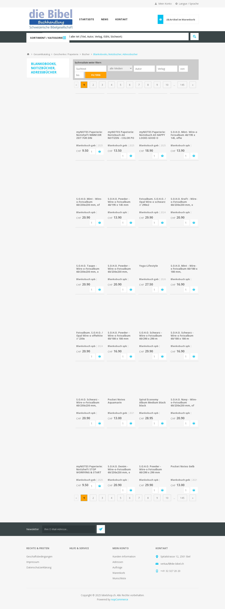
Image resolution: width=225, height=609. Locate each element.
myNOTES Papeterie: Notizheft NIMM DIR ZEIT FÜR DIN (89, 135)
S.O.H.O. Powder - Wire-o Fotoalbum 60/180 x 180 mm (119, 335)
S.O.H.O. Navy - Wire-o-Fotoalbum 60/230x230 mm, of (184, 402)
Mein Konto (165, 3)
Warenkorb (118, 573)
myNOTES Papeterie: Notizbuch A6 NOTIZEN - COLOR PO (121, 135)
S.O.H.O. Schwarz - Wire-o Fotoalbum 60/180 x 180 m (182, 335)
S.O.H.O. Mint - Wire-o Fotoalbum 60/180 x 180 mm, (184, 268)
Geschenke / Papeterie (66, 54)
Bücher (86, 54)
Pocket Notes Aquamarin (116, 401)
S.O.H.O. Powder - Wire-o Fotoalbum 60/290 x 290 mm (150, 469)
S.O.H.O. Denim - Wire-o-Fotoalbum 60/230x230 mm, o (119, 469)
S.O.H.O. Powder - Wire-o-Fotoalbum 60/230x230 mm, (119, 268)
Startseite (86, 19)
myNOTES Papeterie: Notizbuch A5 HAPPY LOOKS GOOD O (152, 135)
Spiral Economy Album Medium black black (152, 402)
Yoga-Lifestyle (148, 265)
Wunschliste (119, 578)
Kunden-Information (124, 556)
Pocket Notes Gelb (182, 466)
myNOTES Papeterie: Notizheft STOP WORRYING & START (89, 469)
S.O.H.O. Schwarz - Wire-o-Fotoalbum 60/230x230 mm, (87, 402)
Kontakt (121, 19)
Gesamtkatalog (42, 54)
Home (28, 54)
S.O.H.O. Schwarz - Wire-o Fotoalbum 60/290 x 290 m (150, 335)
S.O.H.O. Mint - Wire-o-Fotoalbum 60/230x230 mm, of (89, 201)
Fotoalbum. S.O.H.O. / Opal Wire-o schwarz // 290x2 (152, 201)
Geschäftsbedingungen (39, 556)
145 (182, 84)
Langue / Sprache (189, 3)
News (104, 19)
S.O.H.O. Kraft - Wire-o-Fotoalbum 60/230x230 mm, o (184, 201)
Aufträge (117, 567)
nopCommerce (119, 599)
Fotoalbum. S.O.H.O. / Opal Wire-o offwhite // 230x (89, 335)
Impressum (32, 562)
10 (167, 84)
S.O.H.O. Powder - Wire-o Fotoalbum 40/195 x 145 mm (119, 201)
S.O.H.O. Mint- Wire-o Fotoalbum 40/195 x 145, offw (184, 135)
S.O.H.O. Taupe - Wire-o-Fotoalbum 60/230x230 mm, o (87, 268)
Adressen (117, 562)
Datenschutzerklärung (38, 567)
